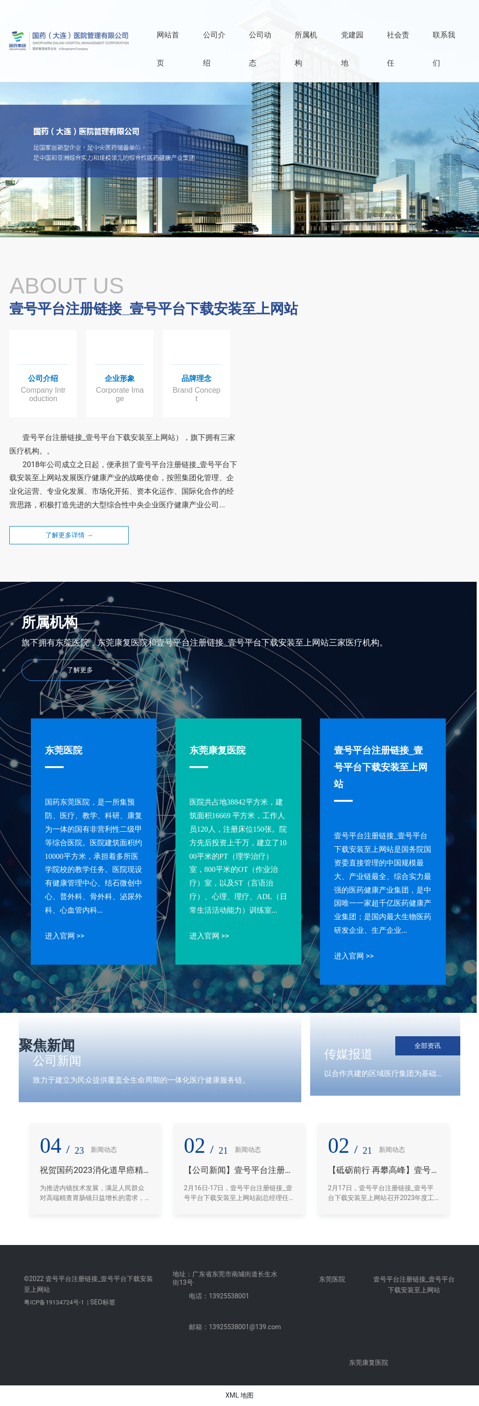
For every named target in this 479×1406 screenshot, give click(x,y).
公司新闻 (57, 1061)
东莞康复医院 (217, 750)
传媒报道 (348, 1054)
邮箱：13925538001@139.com (235, 1327)
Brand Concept (196, 394)
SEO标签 (103, 1302)
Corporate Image (120, 394)
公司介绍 (43, 378)
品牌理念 (196, 378)
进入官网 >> (65, 935)
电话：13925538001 (219, 1296)
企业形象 (120, 378)
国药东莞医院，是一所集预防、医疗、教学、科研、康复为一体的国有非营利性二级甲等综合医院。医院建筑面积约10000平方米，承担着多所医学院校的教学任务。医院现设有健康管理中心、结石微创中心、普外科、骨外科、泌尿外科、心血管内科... (93, 856)
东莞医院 (63, 750)
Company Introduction (43, 394)
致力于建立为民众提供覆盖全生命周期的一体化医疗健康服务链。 (141, 1080)
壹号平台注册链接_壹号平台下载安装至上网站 (381, 767)
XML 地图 (239, 1395)
